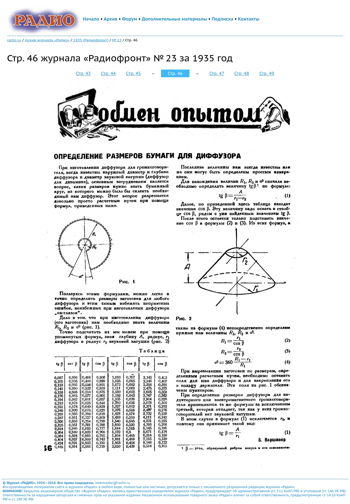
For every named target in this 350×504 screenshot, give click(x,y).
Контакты (248, 19)
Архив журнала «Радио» (47, 40)
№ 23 (116, 40)
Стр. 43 (83, 73)
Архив (110, 19)
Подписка (222, 19)
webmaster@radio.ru (112, 483)
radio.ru (14, 40)
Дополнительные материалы (174, 19)
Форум (129, 19)
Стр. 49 (266, 73)
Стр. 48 (241, 73)
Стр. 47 (216, 73)
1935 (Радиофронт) (91, 40)
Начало (91, 19)
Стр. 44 (108, 73)
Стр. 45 (133, 73)
